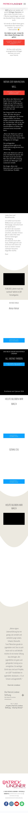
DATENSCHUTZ (14, 795)
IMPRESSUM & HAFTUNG (16, 793)
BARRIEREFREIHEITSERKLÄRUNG (14, 798)
